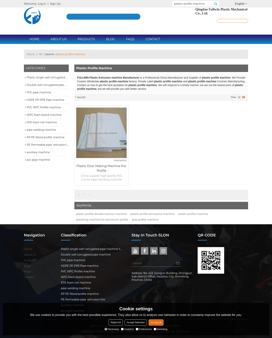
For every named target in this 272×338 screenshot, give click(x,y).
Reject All (116, 322)
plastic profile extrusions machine (152, 214)
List (239, 97)
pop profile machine (145, 219)
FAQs (130, 39)
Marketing (160, 329)
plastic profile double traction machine (101, 214)
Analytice (127, 329)
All (40, 54)
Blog (110, 39)
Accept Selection (136, 322)
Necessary (112, 329)
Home (34, 39)
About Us (58, 39)
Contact (153, 39)
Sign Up (55, 3)
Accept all (156, 322)
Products (86, 39)
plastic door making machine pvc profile (101, 168)
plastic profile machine (193, 214)
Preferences (144, 329)
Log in (42, 3)
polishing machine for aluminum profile (102, 219)
